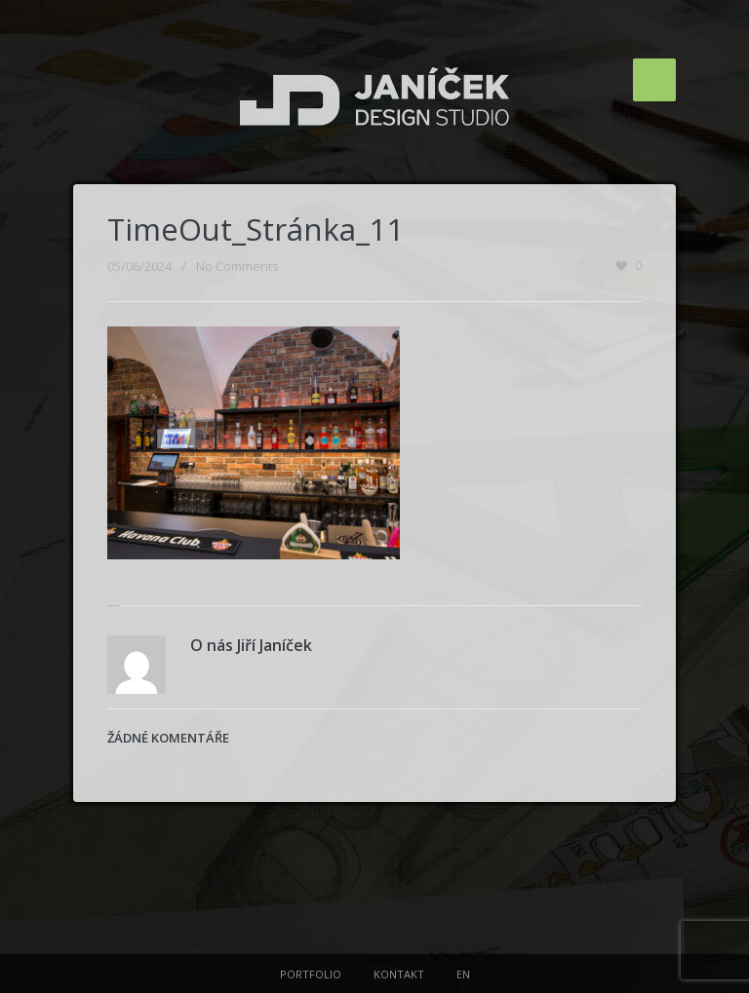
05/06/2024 (139, 266)
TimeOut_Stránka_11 (256, 229)
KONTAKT (399, 974)
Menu (654, 79)
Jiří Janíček (274, 645)
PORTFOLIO (310, 974)
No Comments (237, 266)
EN (463, 974)
